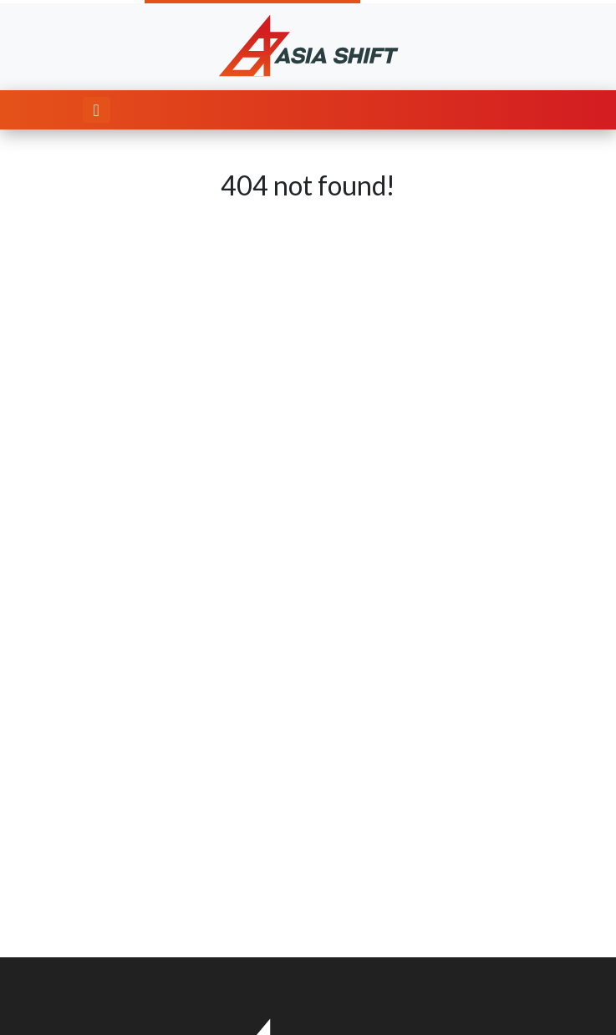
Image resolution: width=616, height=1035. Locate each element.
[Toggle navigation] (96, 110)
